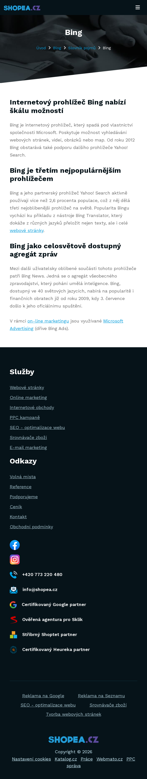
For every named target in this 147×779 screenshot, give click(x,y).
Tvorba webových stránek (73, 714)
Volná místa (23, 476)
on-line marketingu (48, 321)
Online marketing (28, 397)
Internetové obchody (32, 407)
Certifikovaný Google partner (48, 604)
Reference (21, 486)
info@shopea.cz (34, 590)
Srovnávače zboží (28, 437)
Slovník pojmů (82, 48)
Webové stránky (27, 387)
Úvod (41, 48)
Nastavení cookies (31, 759)
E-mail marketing (28, 447)
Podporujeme (24, 496)
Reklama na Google (43, 695)
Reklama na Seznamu (101, 695)
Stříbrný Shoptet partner (43, 634)
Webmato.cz (109, 759)
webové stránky (27, 230)
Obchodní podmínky (31, 526)
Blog (57, 48)
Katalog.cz (66, 759)
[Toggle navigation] (137, 7)
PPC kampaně (25, 417)
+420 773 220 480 (36, 574)
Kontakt (18, 516)
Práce (87, 759)
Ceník (16, 506)
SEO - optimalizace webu (37, 427)
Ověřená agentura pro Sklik (46, 620)
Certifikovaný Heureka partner (50, 650)
